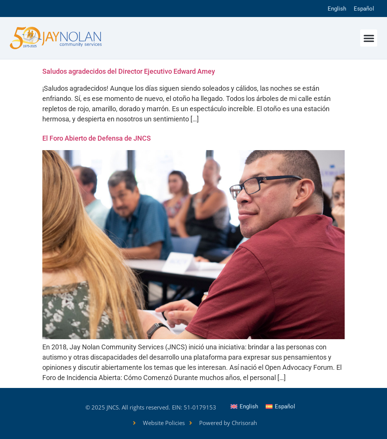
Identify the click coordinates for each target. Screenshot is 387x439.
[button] (368, 38)
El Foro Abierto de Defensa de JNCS (96, 138)
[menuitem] (337, 8)
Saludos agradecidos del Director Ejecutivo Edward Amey (128, 71)
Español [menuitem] (364, 8)
